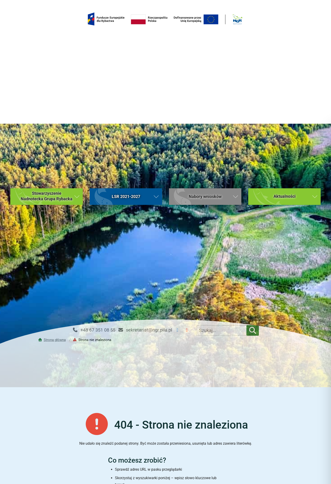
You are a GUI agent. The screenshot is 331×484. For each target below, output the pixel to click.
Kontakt (263, 455)
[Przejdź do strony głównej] (53, 216)
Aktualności (133, 455)
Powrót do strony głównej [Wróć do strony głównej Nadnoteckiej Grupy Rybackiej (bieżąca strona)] (165, 423)
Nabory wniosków (198, 455)
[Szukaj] (252, 207)
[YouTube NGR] (188, 206)
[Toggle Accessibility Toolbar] (318, 471)
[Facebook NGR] (179, 206)
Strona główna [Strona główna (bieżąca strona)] (67, 455)
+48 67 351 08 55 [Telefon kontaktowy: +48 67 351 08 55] (93, 206)
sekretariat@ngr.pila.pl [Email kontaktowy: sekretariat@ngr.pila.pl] (145, 206)
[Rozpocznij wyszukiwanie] (216, 406)
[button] (46, 73)
